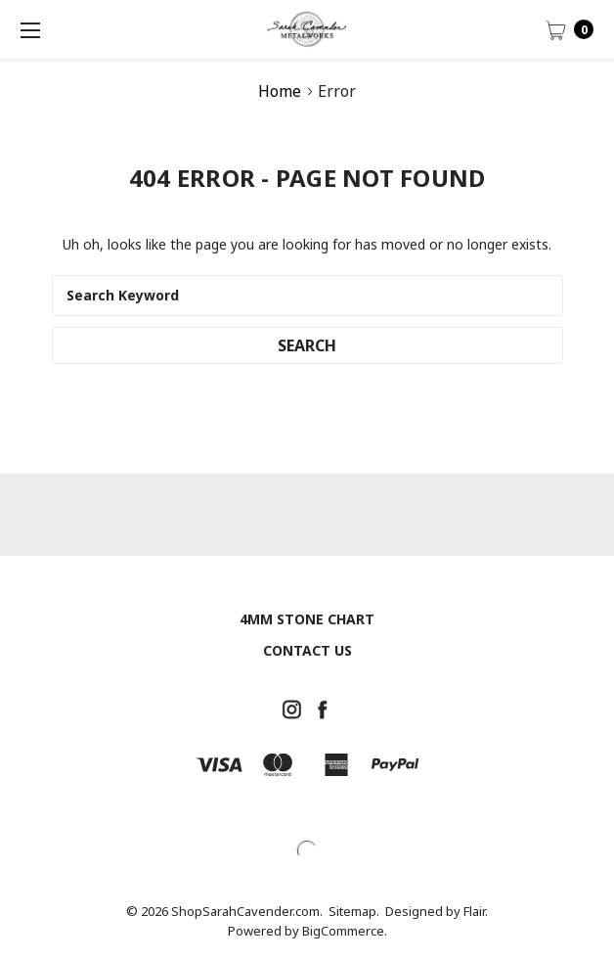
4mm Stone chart (307, 619)
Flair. (475, 911)
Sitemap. (354, 911)
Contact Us (307, 650)
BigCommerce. (344, 930)
